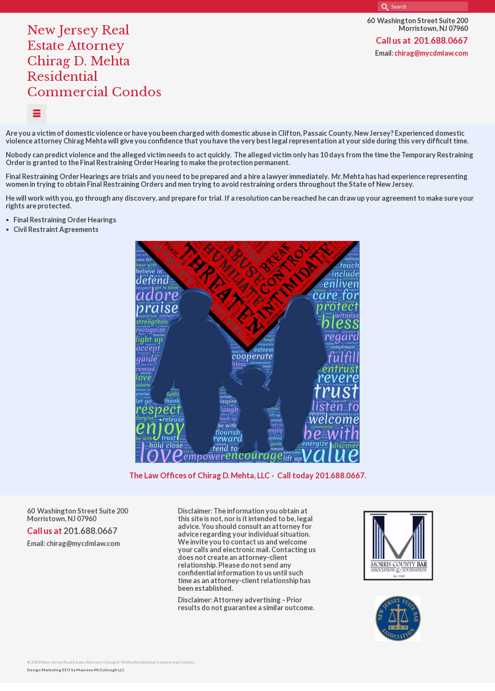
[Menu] (36, 113)
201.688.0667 (441, 40)
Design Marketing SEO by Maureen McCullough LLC (76, 669)
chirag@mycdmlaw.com (431, 53)
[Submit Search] (383, 6)
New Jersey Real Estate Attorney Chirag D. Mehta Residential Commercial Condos (94, 61)
